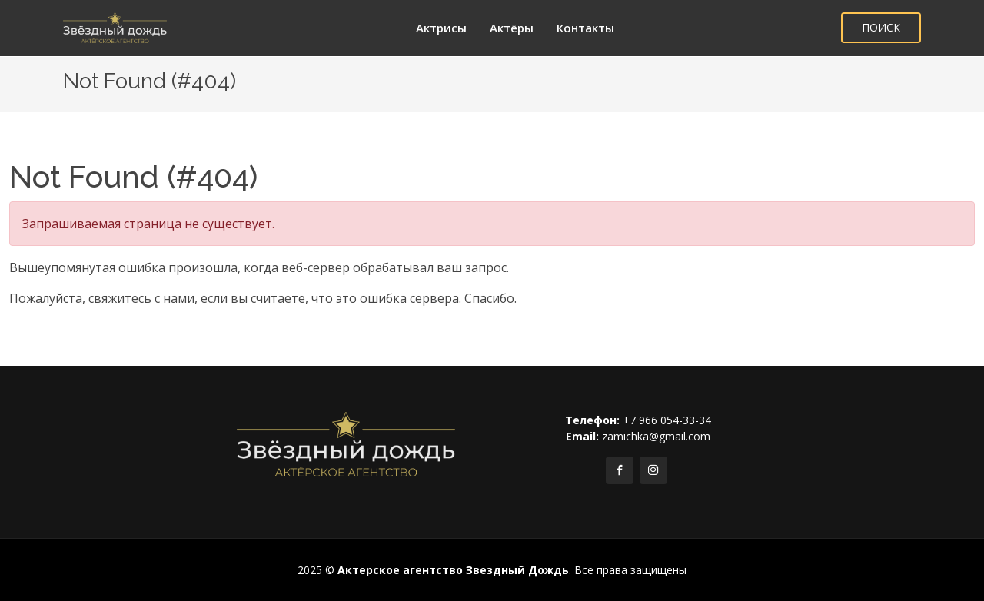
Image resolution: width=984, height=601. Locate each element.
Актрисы (441, 27)
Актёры (512, 27)
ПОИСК (881, 27)
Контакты (585, 27)
